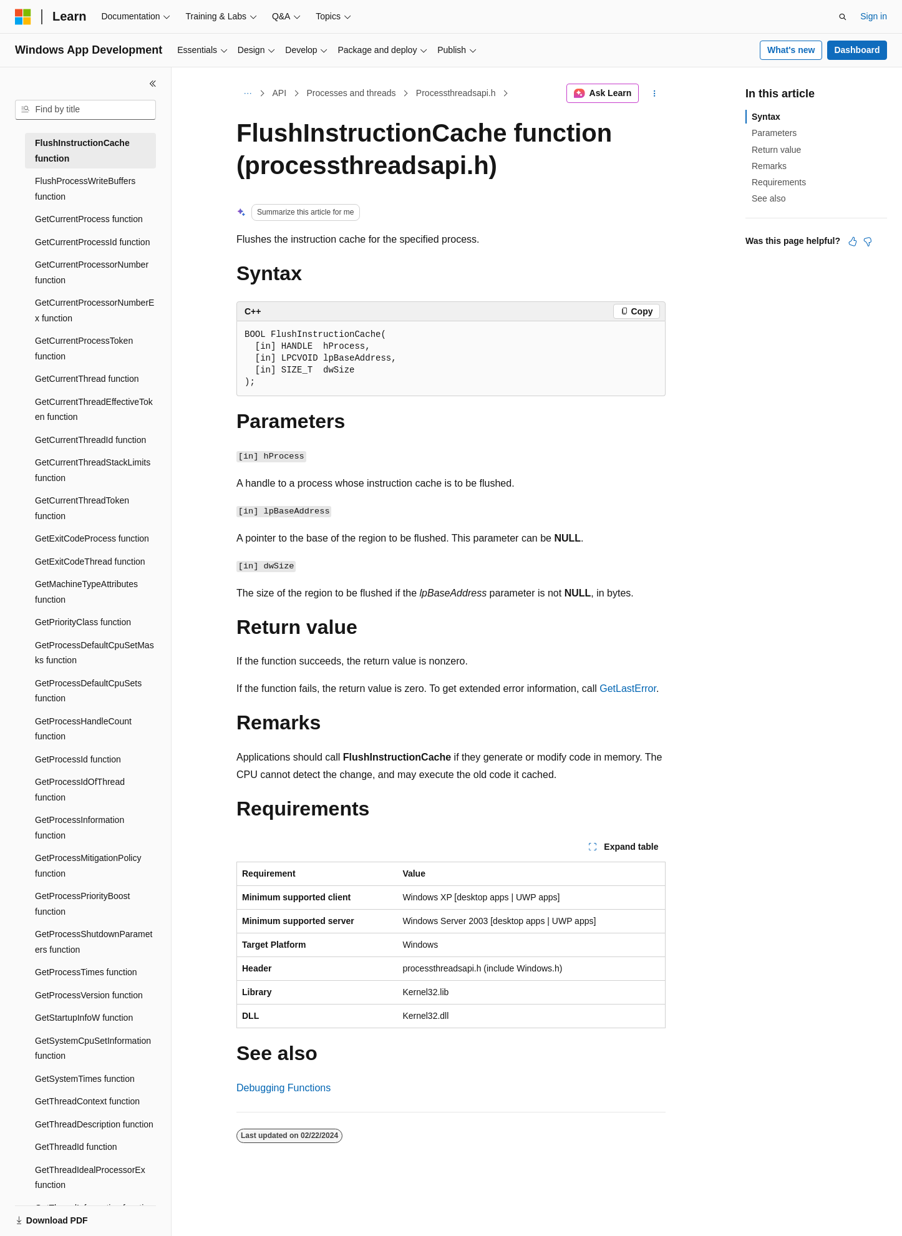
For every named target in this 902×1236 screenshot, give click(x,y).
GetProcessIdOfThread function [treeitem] (80, 789)
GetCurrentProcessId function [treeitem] (92, 242)
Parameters (774, 133)
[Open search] (842, 17)
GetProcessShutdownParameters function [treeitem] (93, 942)
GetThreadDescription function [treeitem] (94, 1124)
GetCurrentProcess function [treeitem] (89, 219)
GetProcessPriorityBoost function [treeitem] (82, 904)
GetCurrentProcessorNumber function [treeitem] (91, 272)
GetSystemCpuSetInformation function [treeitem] (93, 1048)
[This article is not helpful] (867, 241)
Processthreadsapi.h (456, 93)
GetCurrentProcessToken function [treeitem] (84, 348)
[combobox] (85, 110)
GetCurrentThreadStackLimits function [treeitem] (92, 470)
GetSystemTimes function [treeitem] (85, 1079)
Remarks (769, 166)
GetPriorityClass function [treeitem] (83, 622)
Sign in (873, 16)
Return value (776, 150)
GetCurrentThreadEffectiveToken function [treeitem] (94, 409)
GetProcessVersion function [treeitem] (89, 995)
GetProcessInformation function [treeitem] (79, 827)
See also (768, 198)
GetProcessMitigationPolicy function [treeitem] (88, 865)
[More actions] (655, 94)
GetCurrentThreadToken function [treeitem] (82, 508)
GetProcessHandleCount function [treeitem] (83, 729)
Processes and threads (350, 93)
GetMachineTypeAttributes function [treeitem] (86, 592)
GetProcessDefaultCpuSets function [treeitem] (88, 691)
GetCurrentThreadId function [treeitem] (90, 440)
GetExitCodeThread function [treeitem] (90, 562)
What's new (791, 50)
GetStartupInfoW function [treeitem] (84, 1018)
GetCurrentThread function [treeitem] (87, 379)
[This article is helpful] (852, 241)
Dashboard (857, 50)
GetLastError (627, 688)
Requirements (779, 182)
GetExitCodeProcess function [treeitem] (92, 538)
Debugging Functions (283, 1088)
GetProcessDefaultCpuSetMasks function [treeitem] (94, 653)
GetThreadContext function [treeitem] (87, 1101)
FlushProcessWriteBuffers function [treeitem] (85, 189)
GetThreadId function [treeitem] (76, 1147)
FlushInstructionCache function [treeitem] (82, 150)
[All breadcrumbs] (247, 94)
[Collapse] (153, 83)
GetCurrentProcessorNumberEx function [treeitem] (94, 310)
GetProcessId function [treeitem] (78, 759)
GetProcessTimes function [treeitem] (86, 972)
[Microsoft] (23, 17)
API (280, 93)
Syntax (766, 117)
